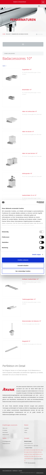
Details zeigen (36, 254)
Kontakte (26, 428)
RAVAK (6, 2)
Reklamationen (6, 443)
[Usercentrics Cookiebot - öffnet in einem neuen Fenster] (36, 202)
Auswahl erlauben (23, 265)
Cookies (20, 470)
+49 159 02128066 (38, 458)
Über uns (5, 428)
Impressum (15, 470)
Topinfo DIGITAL (39, 472)
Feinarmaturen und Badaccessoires (20, 34)
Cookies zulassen (23, 260)
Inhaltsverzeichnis (7, 470)
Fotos (25, 432)
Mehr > (4, 66)
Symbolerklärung (9, 53)
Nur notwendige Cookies (23, 271)
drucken (40, 34)
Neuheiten (5, 432)
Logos (25, 430)
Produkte (8, 34)
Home (4, 34)
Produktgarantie (7, 441)
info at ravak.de (31, 462)
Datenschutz (6, 434)
